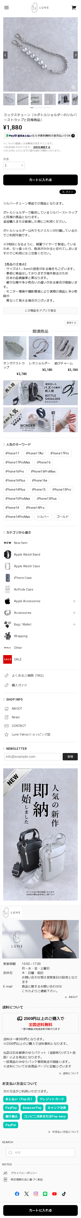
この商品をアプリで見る (40, 310)
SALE (18, 659)
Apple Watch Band (27, 554)
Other (18, 647)
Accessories (23, 613)
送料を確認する (41, 147)
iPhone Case (23, 578)
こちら (26, 991)
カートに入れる (40, 180)
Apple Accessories (27, 601)
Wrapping (21, 636)
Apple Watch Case (27, 566)
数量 (6, 159)
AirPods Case (23, 589)
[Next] (75, 55)
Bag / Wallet (22, 624)
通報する (71, 322)
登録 (70, 756)
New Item (21, 543)
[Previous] (5, 55)
